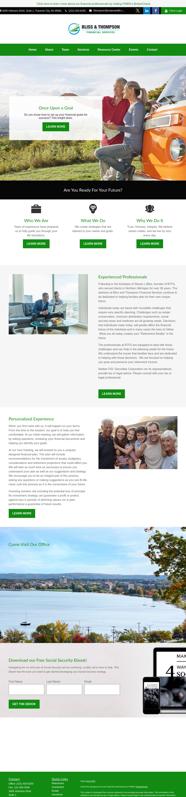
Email (87, 681)
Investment (58, 787)
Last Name (53, 681)
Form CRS (90, 781)
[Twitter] (137, 10)
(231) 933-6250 (75, 10)
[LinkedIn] (146, 10)
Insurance (57, 794)
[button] (32, 50)
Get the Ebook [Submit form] (24, 704)
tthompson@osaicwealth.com (107, 10)
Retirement (58, 783)
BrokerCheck (142, 787)
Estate (55, 790)
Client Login (173, 10)
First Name (16, 681)
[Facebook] (155, 10)
